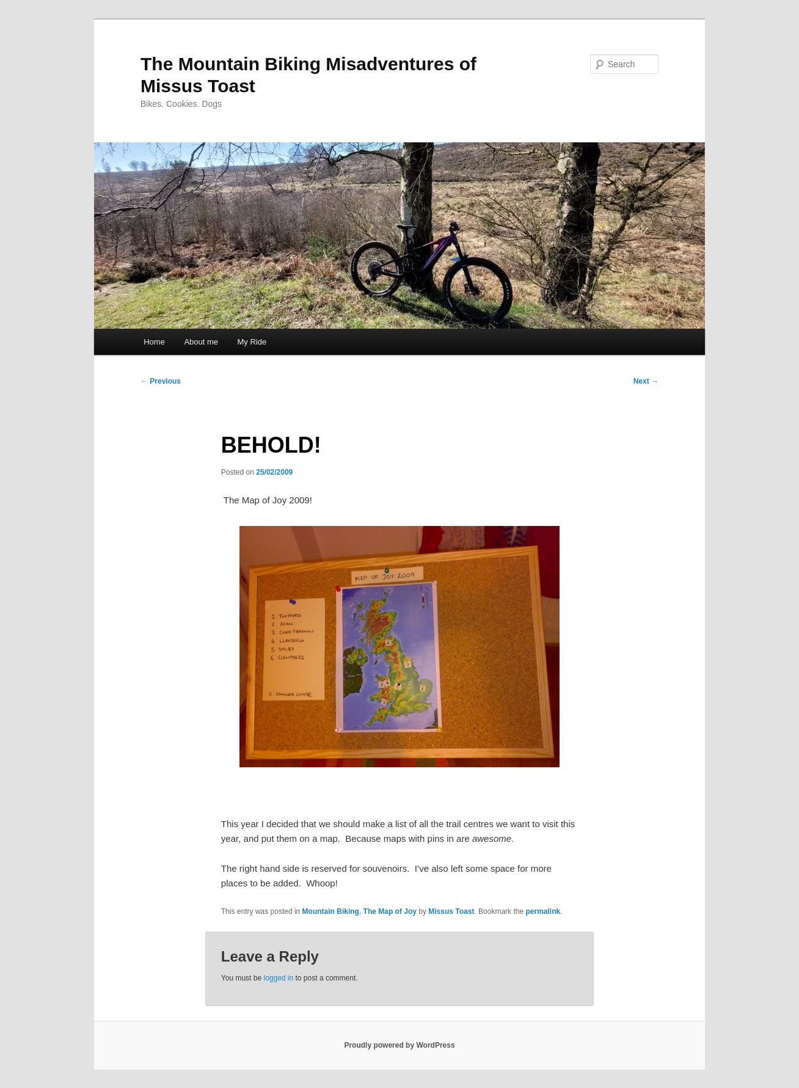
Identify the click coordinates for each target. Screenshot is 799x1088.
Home (154, 341)
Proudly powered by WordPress (399, 1045)
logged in (278, 978)
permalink (542, 911)
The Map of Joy (390, 911)
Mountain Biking (330, 911)
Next (646, 381)
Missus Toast (451, 911)
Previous (160, 381)
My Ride (252, 341)
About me (201, 341)
